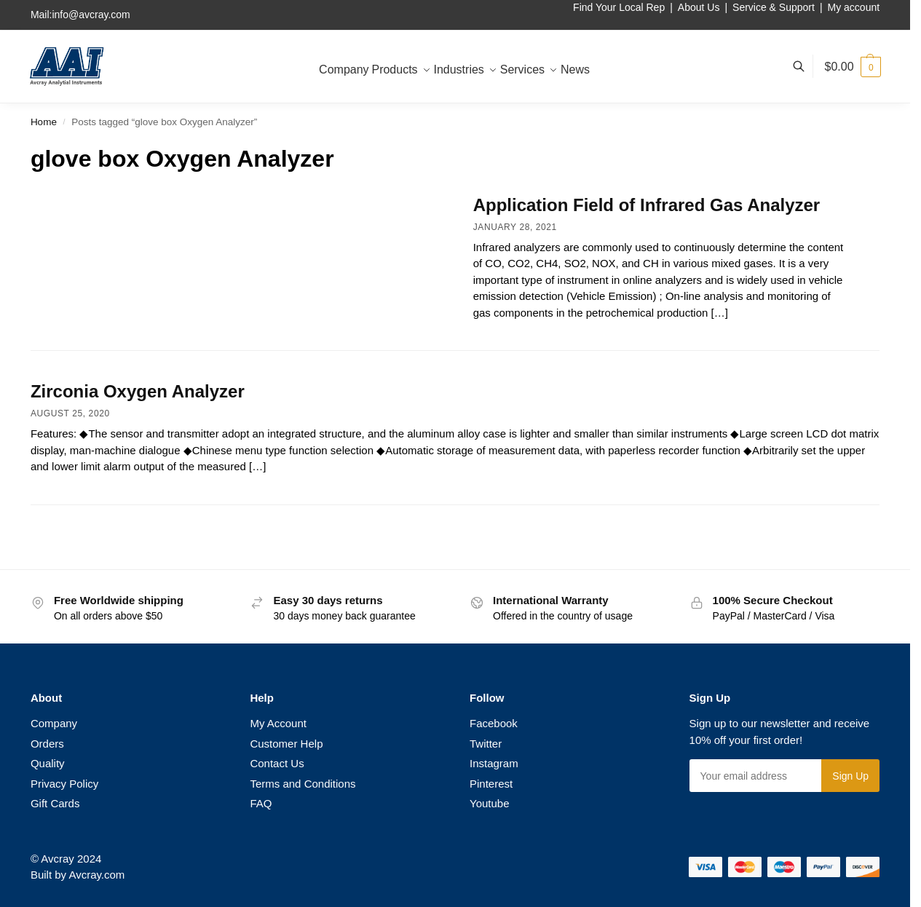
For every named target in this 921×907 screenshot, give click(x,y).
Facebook (494, 723)
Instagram (494, 763)
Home (44, 121)
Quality (48, 763)
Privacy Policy (64, 783)
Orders (47, 743)
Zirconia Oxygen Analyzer (138, 391)
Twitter (486, 743)
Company (54, 723)
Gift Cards (55, 803)
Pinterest (491, 783)
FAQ (261, 803)
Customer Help (286, 743)
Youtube (490, 803)
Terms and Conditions (302, 783)
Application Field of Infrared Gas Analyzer (647, 205)
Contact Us (277, 763)
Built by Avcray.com (78, 874)
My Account (278, 723)
